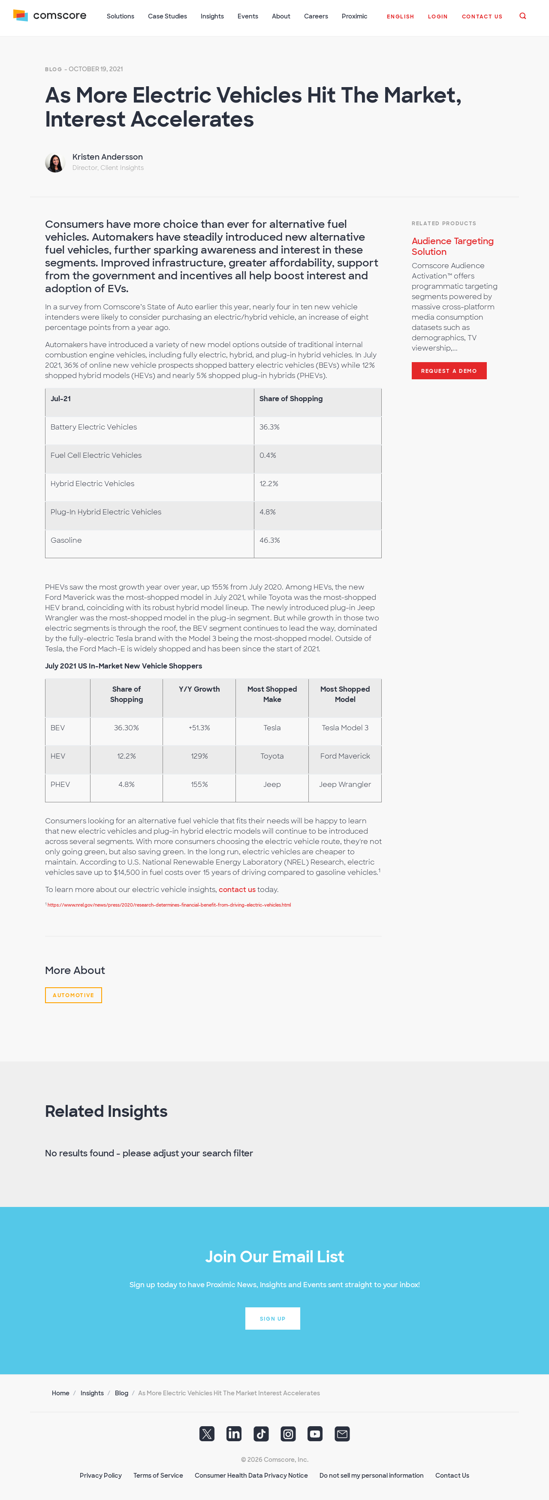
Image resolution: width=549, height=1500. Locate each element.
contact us (237, 888)
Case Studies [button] (167, 16)
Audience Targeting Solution (453, 246)
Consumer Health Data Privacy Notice (251, 1475)
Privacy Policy (101, 1475)
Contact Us (452, 1475)
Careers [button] (317, 16)
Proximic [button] (355, 16)
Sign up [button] (273, 1318)
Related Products (444, 222)
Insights (92, 1392)
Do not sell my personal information (372, 1475)
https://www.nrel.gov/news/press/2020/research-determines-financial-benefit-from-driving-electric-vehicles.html (169, 904)
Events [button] (248, 16)
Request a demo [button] (449, 370)
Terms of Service (158, 1475)
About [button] (281, 16)
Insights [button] (212, 16)
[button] (400, 21)
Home (60, 1392)
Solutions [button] (121, 16)
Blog (54, 68)
